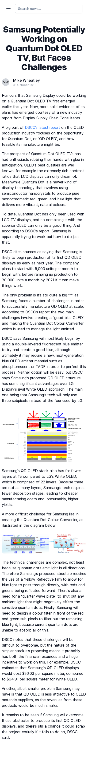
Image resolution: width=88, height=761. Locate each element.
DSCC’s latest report (42, 127)
